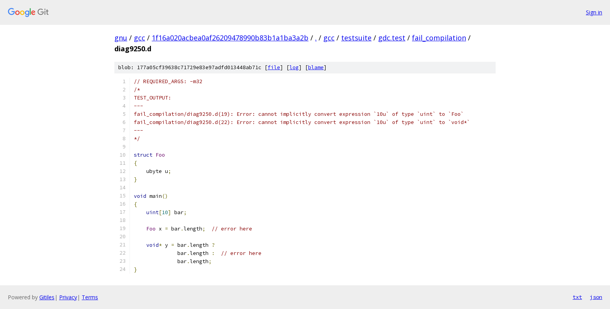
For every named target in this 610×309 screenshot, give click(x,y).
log (294, 67)
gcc (139, 37)
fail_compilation (439, 37)
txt (577, 296)
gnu (120, 37)
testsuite (356, 37)
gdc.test (391, 37)
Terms (90, 297)
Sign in (594, 12)
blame (316, 67)
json (596, 296)
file (274, 67)
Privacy (68, 297)
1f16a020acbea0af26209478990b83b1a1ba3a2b (230, 37)
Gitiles (46, 297)
